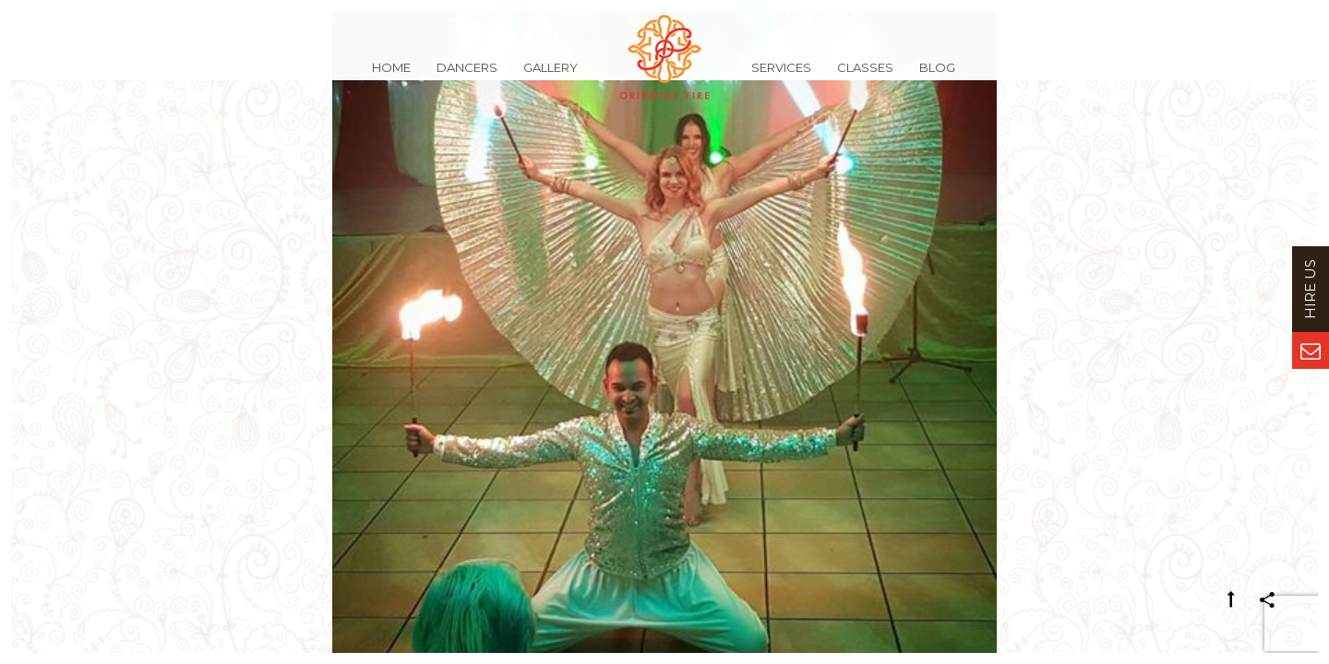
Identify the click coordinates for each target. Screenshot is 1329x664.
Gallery (550, 77)
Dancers (467, 77)
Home (391, 77)
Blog (937, 77)
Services (781, 77)
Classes (865, 77)
